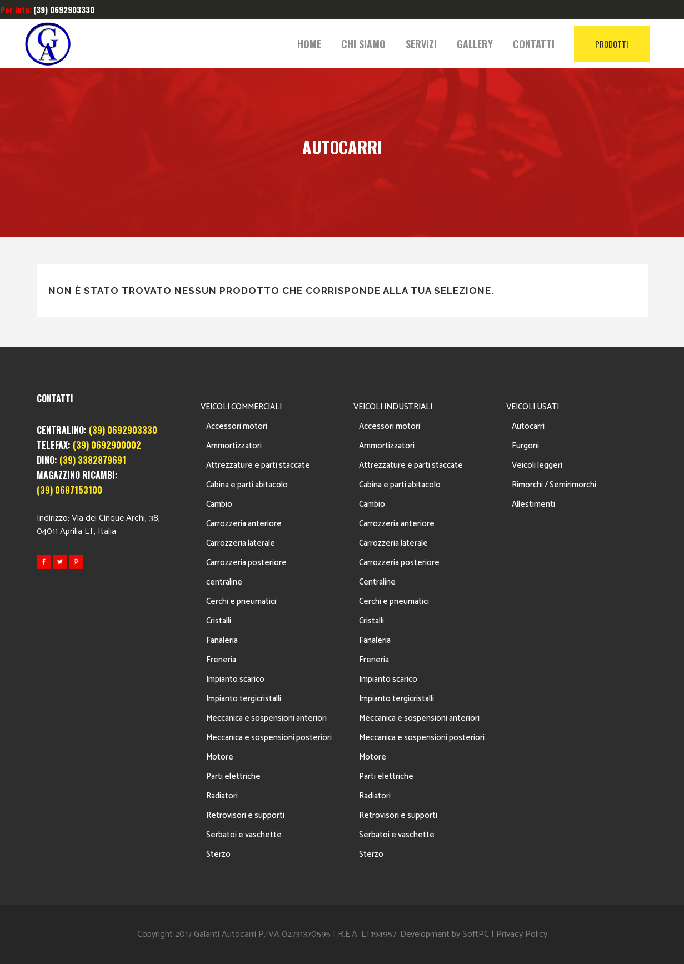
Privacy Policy (521, 934)
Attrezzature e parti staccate (258, 465)
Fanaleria (222, 640)
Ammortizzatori (234, 446)
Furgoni (525, 446)
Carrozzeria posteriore (246, 563)
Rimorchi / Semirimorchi (554, 485)
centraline (224, 582)
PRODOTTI (611, 44)
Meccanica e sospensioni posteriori (269, 738)
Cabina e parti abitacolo (247, 485)
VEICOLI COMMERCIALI (241, 407)
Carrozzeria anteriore (244, 524)
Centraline (377, 582)
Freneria (221, 660)
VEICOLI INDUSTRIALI (392, 407)
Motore (219, 757)
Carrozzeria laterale (240, 543)
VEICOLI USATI (532, 407)
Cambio (219, 504)
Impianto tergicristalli (243, 699)
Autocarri (528, 426)
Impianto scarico (235, 679)
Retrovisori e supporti (245, 815)
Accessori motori (236, 426)
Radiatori (222, 796)
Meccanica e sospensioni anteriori (266, 718)
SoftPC (475, 934)
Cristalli (218, 621)
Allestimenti (533, 504)
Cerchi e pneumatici (241, 601)
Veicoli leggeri (537, 465)
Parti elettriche (233, 776)
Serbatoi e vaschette (244, 835)
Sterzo (218, 854)
